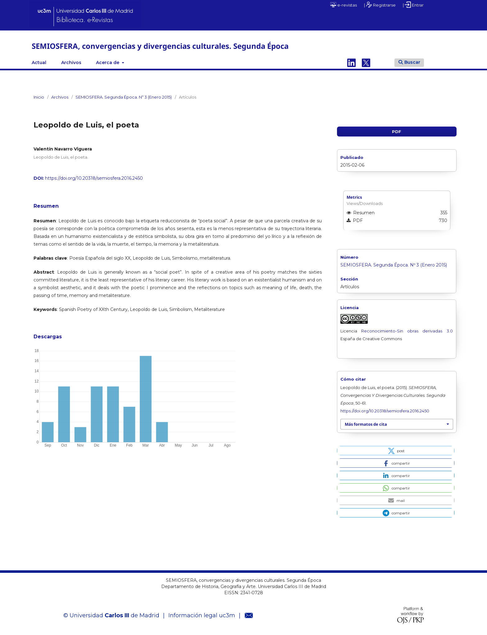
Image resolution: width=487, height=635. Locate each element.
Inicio (39, 97)
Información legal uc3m (201, 615)
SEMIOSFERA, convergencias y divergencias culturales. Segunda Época (160, 46)
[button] (395, 450)
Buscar (409, 62)
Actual (39, 62)
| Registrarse (380, 5)
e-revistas (343, 5)
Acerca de (108, 62)
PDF (396, 131)
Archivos (71, 62)
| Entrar (413, 5)
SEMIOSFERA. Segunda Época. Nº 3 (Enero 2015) (123, 97)
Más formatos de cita (366, 424)
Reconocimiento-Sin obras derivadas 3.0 (405, 330)
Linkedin (351, 62)
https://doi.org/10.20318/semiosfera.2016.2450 (94, 178)
